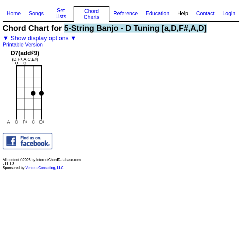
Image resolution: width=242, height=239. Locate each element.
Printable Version (23, 44)
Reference (125, 13)
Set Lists (60, 13)
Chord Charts (91, 14)
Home (14, 13)
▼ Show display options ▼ (40, 38)
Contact (205, 13)
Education (157, 13)
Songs (36, 13)
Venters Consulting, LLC (45, 168)
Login (228, 13)
